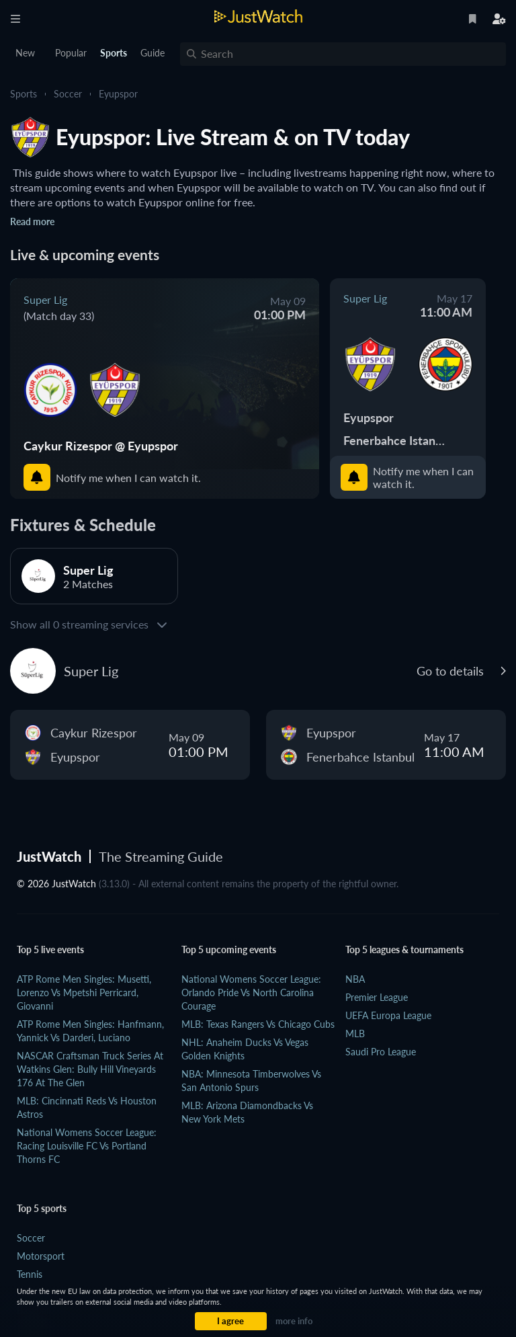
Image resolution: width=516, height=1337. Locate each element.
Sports (23, 93)
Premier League (376, 997)
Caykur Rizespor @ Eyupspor (101, 445)
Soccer (68, 93)
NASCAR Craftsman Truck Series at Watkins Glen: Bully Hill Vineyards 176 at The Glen (90, 1069)
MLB (355, 1033)
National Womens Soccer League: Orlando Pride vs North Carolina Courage (251, 992)
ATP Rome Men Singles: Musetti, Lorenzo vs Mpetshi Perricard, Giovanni (84, 992)
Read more (32, 221)
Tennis (29, 1274)
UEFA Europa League (388, 1015)
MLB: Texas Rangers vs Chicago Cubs (258, 1024)
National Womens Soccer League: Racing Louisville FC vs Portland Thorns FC (87, 1146)
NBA (355, 979)
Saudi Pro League (380, 1051)
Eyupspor (118, 93)
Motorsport (40, 1256)
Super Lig (45, 299)
